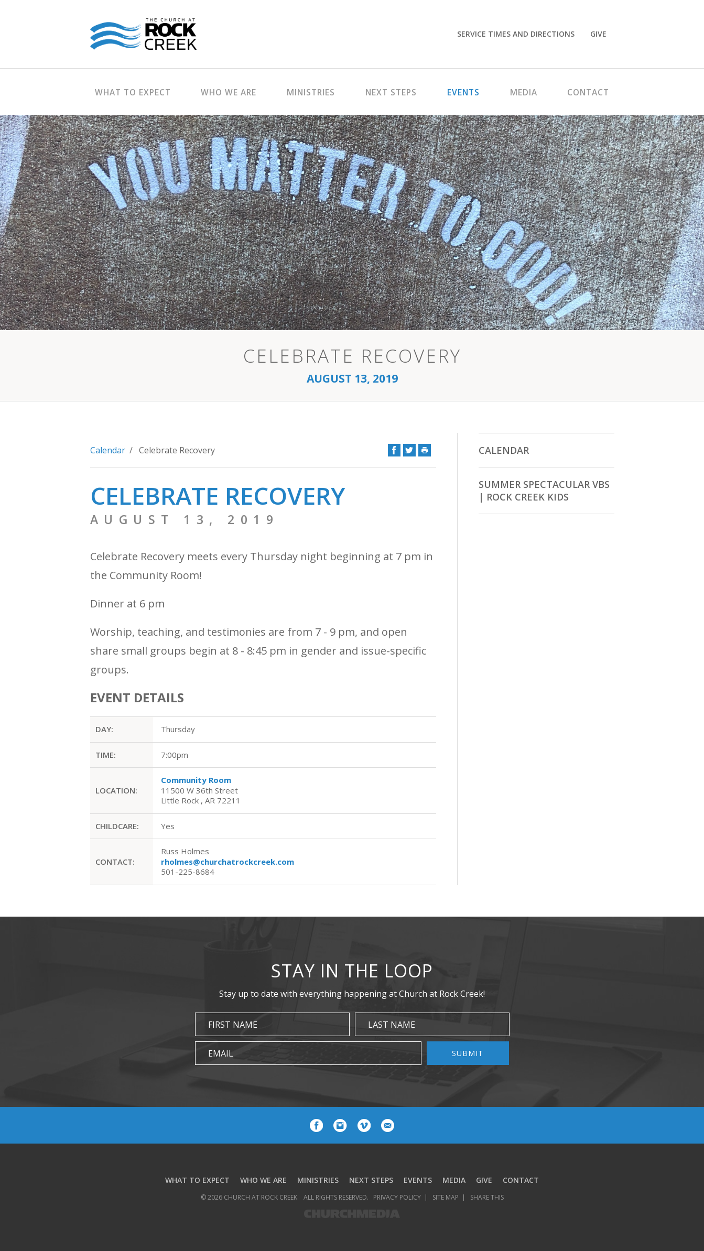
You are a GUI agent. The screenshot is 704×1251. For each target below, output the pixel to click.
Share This (487, 1197)
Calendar (107, 450)
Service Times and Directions (516, 34)
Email (220, 1053)
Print (424, 450)
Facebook (394, 450)
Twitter (409, 450)
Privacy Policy (397, 1197)
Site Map (445, 1197)
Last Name (391, 1024)
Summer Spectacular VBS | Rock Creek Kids (544, 490)
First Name (232, 1024)
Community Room (196, 780)
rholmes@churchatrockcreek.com (227, 861)
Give (598, 34)
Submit (467, 1053)
